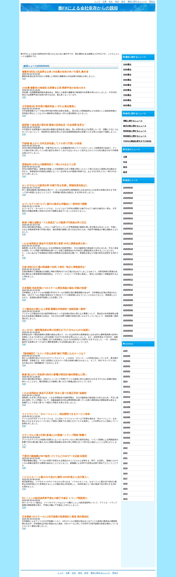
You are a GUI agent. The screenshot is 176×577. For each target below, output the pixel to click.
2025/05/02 (128, 331)
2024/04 (126, 427)
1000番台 (127, 64)
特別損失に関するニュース (134, 136)
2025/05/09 (128, 295)
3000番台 (127, 74)
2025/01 (126, 376)
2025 (125, 351)
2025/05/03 (128, 325)
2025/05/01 (128, 336)
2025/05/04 (128, 320)
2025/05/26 (128, 208)
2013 (125, 499)
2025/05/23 (128, 223)
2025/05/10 (128, 290)
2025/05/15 (128, 264)
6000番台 (127, 90)
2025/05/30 (128, 187)
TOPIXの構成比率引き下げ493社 (137, 141)
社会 (111, 1)
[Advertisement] (88, 32)
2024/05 (126, 422)
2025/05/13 (128, 274)
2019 (125, 468)
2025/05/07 (128, 305)
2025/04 (126, 361)
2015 (125, 489)
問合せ (152, 1)
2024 (125, 381)
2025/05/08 (128, 300)
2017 (125, 478)
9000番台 (127, 105)
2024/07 (126, 412)
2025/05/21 (128, 233)
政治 (117, 1)
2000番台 (127, 69)
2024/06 (126, 417)
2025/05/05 (128, 315)
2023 (125, 448)
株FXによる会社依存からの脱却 (88, 8)
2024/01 (126, 443)
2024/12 (126, 386)
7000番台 (127, 95)
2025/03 (126, 366)
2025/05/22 (128, 228)
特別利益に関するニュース (134, 131)
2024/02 (126, 438)
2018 (125, 473)
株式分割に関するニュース (134, 126)
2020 (125, 463)
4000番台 (127, 80)
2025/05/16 (128, 259)
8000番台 (127, 100)
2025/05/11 (128, 285)
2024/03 (126, 432)
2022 (125, 453)
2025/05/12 (128, 279)
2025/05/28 (128, 198)
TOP (24, 79)
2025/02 (126, 371)
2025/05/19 (128, 244)
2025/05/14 (128, 269)
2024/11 (126, 392)
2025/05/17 (128, 254)
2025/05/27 (128, 203)
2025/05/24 (128, 218)
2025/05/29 (128, 193)
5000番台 (127, 85)
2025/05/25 (128, 213)
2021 (125, 458)
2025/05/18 (128, 249)
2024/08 (126, 407)
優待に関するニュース (137, 1)
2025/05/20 (128, 239)
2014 (125, 494)
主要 (104, 1)
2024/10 (126, 397)
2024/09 (126, 402)
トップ (97, 1)
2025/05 (126, 356)
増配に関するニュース (132, 121)
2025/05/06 (128, 310)
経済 (123, 1)
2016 (125, 484)
